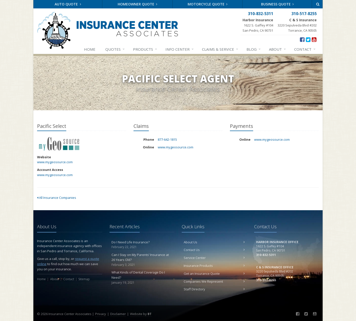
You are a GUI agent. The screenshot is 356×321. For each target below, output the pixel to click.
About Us (214, 242)
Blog (253, 49)
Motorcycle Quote (208, 4)
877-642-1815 (167, 139)
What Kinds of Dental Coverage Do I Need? (142, 277)
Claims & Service (220, 49)
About (277, 49)
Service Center (214, 257)
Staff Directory (214, 289)
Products (145, 49)
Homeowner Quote (137, 4)
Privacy (100, 314)
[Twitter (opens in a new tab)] (308, 39)
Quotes (115, 49)
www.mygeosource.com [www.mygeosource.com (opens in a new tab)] (55, 162)
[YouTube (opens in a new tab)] (314, 39)
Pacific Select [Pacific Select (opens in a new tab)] (59, 144)
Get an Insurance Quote (214, 273)
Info (179, 49)
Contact (305, 49)
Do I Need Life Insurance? (142, 245)
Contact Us (214, 250)
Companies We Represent (214, 281)
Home (89, 49)
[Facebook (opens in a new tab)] (302, 39)
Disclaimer (118, 314)
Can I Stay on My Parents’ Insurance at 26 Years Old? (142, 259)
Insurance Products (214, 265)
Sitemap (84, 279)
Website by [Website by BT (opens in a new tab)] (141, 314)
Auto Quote (68, 4)
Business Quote (277, 4)
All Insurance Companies (56, 197)
